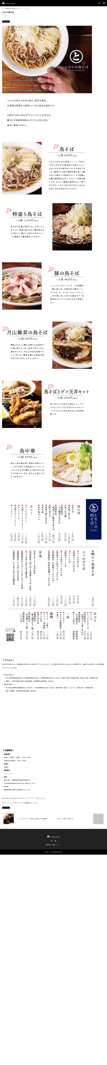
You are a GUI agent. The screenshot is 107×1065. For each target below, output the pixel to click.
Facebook (51, 841)
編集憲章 (48, 845)
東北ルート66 (49, 852)
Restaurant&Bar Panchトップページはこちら (23, 798)
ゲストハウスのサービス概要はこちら (20, 803)
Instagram (55, 841)
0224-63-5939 (8, 773)
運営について (56, 845)
